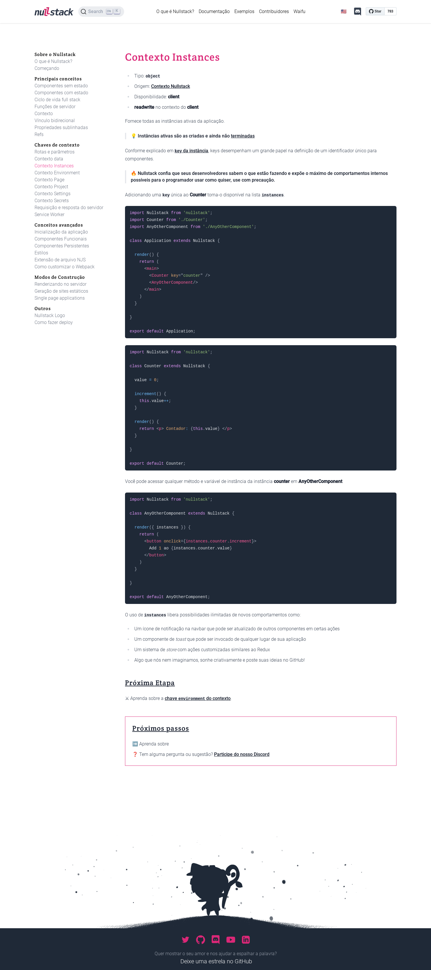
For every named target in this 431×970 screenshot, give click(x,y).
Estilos (41, 253)
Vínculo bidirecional (55, 120)
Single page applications (60, 298)
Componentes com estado (61, 92)
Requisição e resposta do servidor (69, 207)
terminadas (243, 136)
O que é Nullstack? (175, 11)
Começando (47, 68)
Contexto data (49, 159)
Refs (39, 134)
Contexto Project (51, 186)
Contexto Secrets (52, 200)
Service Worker (49, 214)
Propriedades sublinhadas (61, 127)
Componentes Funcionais (61, 239)
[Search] (101, 11)
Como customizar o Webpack (65, 266)
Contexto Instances (54, 166)
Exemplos (244, 11)
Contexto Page (49, 179)
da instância (191, 150)
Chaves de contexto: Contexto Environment (214, 744)
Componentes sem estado (61, 85)
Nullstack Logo (50, 315)
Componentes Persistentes (62, 246)
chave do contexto (198, 698)
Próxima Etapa (150, 682)
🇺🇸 (344, 11)
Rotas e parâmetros (55, 152)
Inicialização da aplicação (61, 232)
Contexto (44, 113)
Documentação (214, 11)
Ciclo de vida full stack (57, 99)
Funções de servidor (55, 106)
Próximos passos (160, 728)
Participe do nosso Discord (241, 754)
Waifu (299, 11)
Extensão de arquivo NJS (60, 260)
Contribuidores (274, 11)
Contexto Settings (52, 193)
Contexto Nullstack (170, 86)
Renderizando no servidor (60, 284)
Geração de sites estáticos (61, 291)
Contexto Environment (57, 172)
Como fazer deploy (54, 322)
